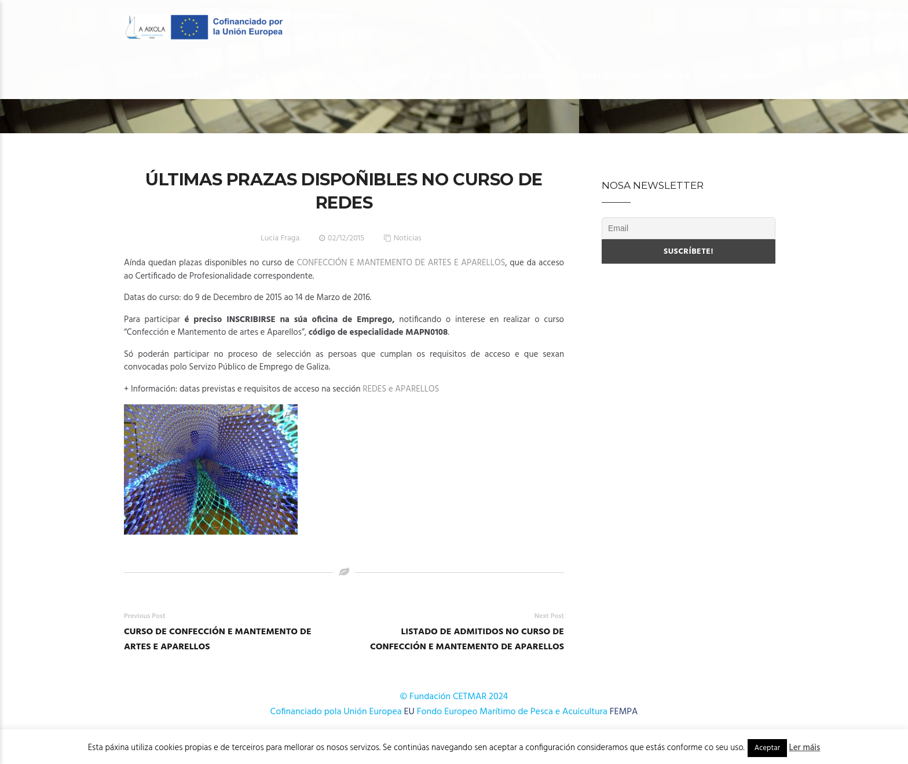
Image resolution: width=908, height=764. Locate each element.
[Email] (688, 228)
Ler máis (805, 748)
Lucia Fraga (280, 238)
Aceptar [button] (767, 748)
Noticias (408, 238)
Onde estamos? (741, 76)
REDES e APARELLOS (401, 389)
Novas (675, 76)
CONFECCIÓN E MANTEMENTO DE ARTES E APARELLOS (401, 263)
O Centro (184, 76)
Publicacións (612, 76)
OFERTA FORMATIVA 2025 (400, 76)
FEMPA (624, 711)
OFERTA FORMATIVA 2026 (281, 76)
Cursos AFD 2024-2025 (515, 76)
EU (409, 711)
